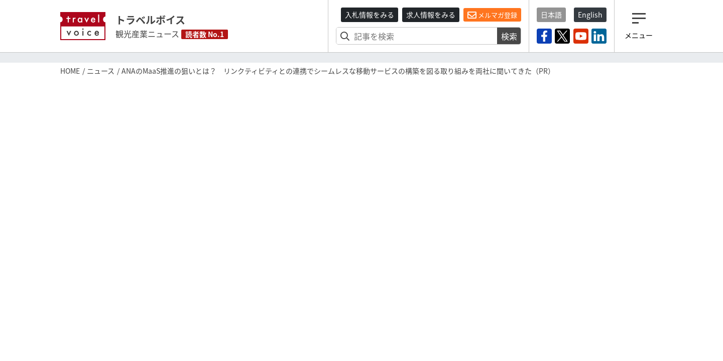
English (590, 15)
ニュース (100, 71)
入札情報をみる (369, 15)
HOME (70, 71)
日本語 (551, 15)
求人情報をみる (430, 15)
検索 (509, 36)
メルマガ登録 (492, 15)
